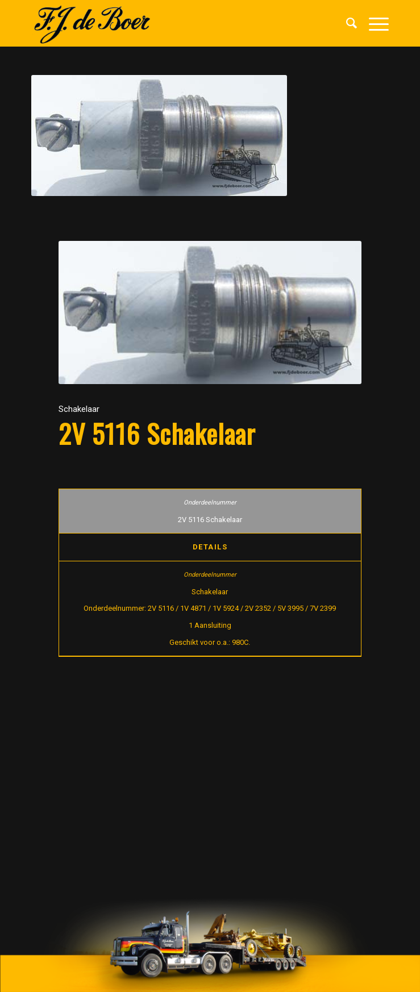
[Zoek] (346, 23)
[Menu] (373, 23)
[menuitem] (346, 23)
